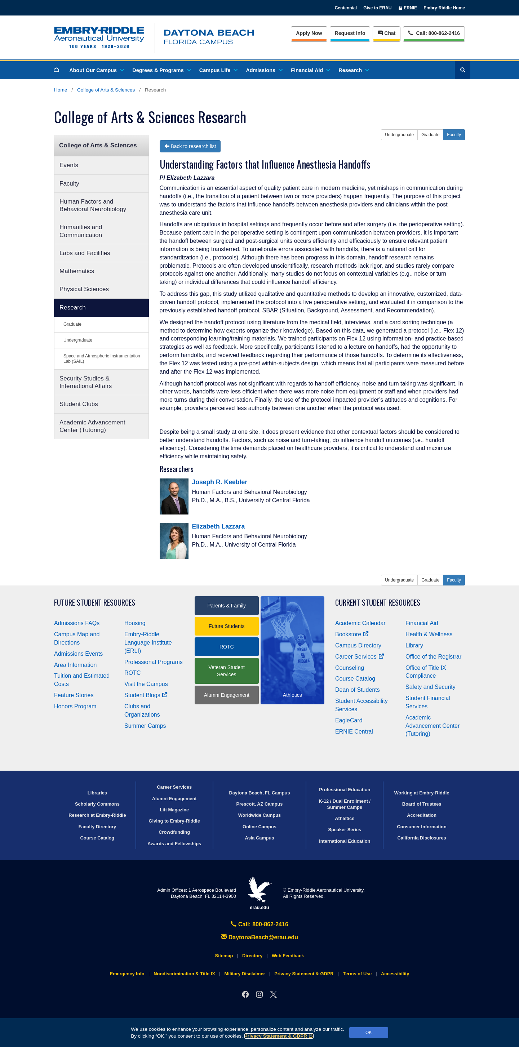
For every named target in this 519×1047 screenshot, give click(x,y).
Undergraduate (77, 340)
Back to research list (190, 146)
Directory (252, 955)
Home (60, 90)
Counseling (349, 668)
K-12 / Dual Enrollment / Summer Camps (345, 804)
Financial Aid (310, 70)
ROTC (132, 673)
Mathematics (76, 271)
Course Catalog (355, 679)
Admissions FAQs (76, 623)
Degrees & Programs (161, 70)
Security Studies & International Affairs (85, 382)
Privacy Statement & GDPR (279, 1036)
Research (353, 70)
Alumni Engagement (226, 695)
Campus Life (218, 70)
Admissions (264, 70)
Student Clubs (78, 404)
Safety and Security (430, 687)
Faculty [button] (454, 134)
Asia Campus (259, 838)
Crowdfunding (174, 832)
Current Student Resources (377, 602)
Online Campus (259, 826)
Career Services (359, 657)
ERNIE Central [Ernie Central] (354, 732)
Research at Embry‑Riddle (97, 815)
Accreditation (421, 815)
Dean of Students (357, 690)
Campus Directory (358, 645)
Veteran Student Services (227, 670)
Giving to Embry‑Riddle (174, 821)
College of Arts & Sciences (106, 90)
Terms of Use (357, 973)
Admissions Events (78, 654)
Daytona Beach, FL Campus (259, 793)
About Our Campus (96, 70)
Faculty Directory (97, 826)
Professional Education (344, 789)
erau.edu (259, 893)
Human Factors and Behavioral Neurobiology (92, 205)
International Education (344, 841)
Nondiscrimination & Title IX (184, 973)
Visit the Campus (146, 684)
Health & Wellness (428, 634)
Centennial (346, 7)
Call (434, 32)
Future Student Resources (94, 602)
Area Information (75, 665)
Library (414, 645)
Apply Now (309, 33)
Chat (386, 33)
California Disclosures (422, 838)
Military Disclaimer (244, 973)
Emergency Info (127, 973)
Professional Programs (153, 662)
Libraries (97, 793)
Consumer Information (421, 826)
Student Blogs (146, 695)
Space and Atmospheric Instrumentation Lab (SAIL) (101, 358)
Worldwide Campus (259, 815)
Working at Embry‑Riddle (421, 793)
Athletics (344, 818)
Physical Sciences (84, 289)
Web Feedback (288, 955)
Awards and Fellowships (174, 843)
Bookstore (352, 634)
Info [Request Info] (350, 33)
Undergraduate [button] (399, 134)
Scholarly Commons (97, 804)
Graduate (72, 324)
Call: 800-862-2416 (259, 924)
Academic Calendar (360, 623)
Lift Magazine (174, 809)
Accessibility (395, 973)
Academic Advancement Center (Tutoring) (92, 426)
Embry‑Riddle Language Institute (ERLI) (148, 642)
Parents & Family (226, 606)
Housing (135, 623)
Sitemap (224, 955)
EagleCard (349, 720)
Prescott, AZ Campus (259, 804)
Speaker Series (344, 829)
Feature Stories (73, 695)
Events (68, 165)
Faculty (69, 183)
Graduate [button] (430, 134)
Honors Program (75, 706)
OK (368, 1032)
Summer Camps (145, 726)
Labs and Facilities (84, 253)
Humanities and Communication (80, 231)
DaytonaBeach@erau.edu (259, 937)
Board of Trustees (422, 804)
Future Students (227, 626)
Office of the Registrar (433, 657)
